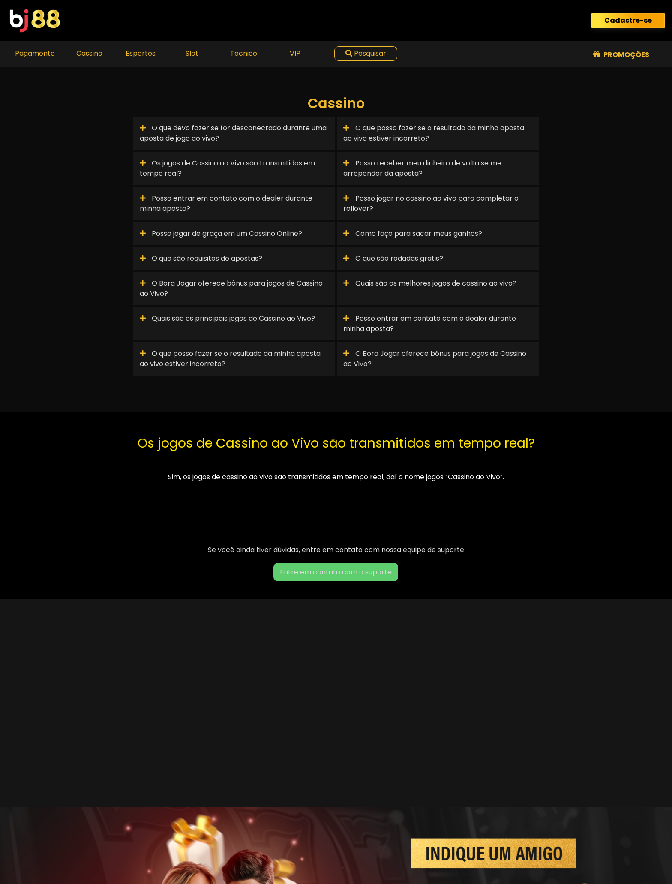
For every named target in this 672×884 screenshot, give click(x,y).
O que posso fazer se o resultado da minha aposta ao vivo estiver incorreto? (433, 133)
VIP (295, 53)
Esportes (141, 53)
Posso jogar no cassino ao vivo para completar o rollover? (431, 203)
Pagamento (35, 53)
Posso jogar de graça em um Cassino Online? (221, 233)
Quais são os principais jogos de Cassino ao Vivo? (227, 318)
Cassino (89, 53)
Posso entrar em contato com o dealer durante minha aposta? (226, 203)
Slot (192, 53)
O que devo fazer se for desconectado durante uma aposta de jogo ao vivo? (233, 133)
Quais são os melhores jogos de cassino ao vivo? (429, 283)
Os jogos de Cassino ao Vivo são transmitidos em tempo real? (227, 168)
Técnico (243, 53)
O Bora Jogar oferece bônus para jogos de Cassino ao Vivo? (231, 288)
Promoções (621, 55)
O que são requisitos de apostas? (201, 258)
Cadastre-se (628, 20)
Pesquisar (365, 53)
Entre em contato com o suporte (336, 572)
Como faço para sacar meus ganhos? (412, 233)
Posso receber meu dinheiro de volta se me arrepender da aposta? (422, 168)
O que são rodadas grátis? (393, 258)
